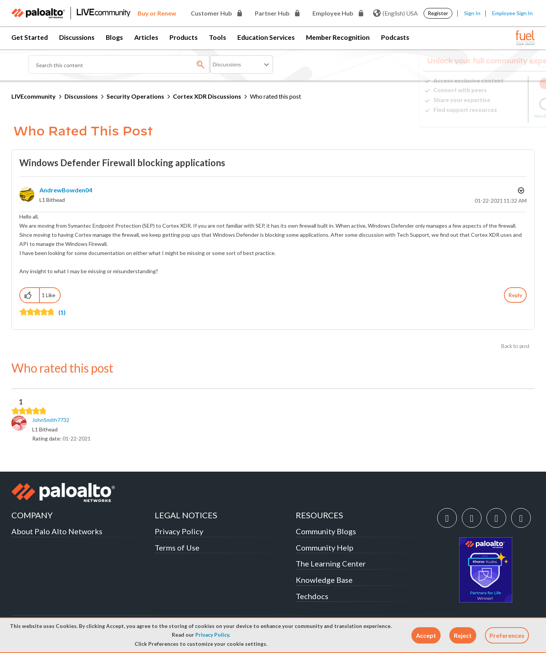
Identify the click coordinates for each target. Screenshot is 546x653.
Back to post (515, 346)
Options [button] (520, 190)
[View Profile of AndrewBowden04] (65, 190)
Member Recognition (338, 37)
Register (438, 13)
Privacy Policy (212, 635)
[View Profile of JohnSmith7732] (50, 420)
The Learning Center (331, 563)
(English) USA (395, 13)
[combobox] (119, 64)
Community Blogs (326, 531)
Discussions (76, 37)
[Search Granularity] (241, 64)
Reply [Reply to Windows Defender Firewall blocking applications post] (515, 295)
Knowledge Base (324, 579)
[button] (426, 635)
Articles (146, 37)
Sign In (472, 13)
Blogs (114, 37)
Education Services (266, 37)
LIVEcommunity (33, 96)
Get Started (29, 37)
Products (183, 37)
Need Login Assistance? (500, 116)
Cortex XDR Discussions (207, 96)
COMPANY (32, 515)
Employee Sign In (512, 13)
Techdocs (312, 596)
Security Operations (135, 96)
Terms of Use (177, 547)
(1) (62, 312)
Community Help (324, 547)
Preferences (507, 635)
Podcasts (395, 37)
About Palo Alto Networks (56, 531)
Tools (217, 37)
